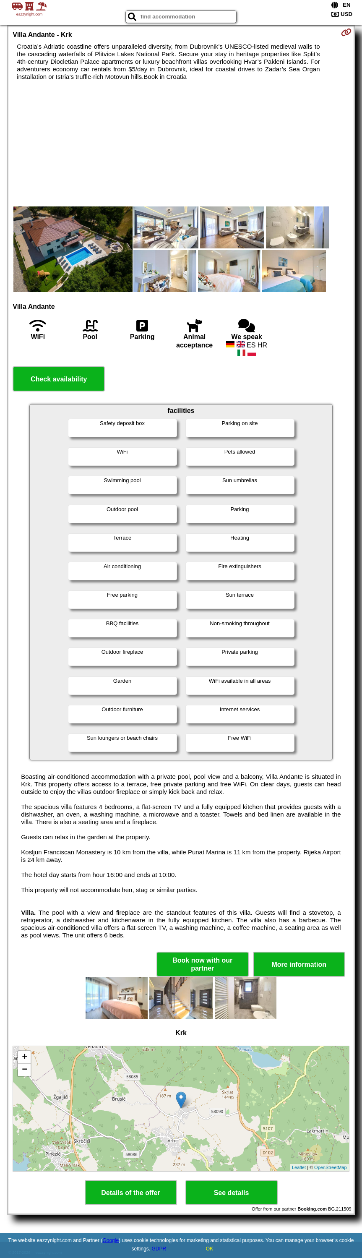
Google (110, 1240)
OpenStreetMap (330, 1167)
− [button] (24, 1070)
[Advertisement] (181, 143)
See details (231, 1192)
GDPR (159, 1249)
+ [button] (24, 1057)
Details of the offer (130, 1192)
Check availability (59, 379)
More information (298, 964)
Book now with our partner (202, 964)
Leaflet (299, 1167)
